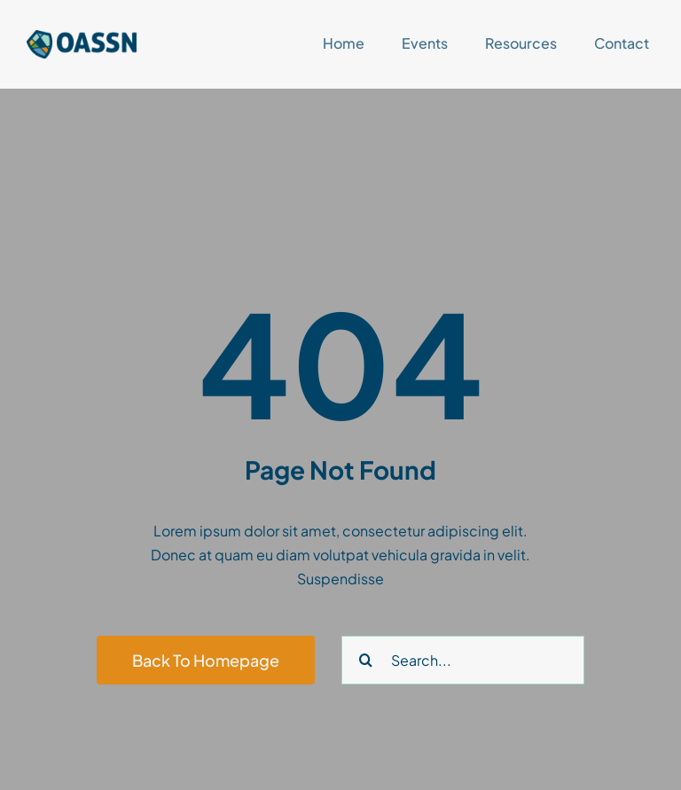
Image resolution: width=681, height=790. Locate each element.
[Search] (365, 660)
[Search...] (462, 660)
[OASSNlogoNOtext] (82, 36)
